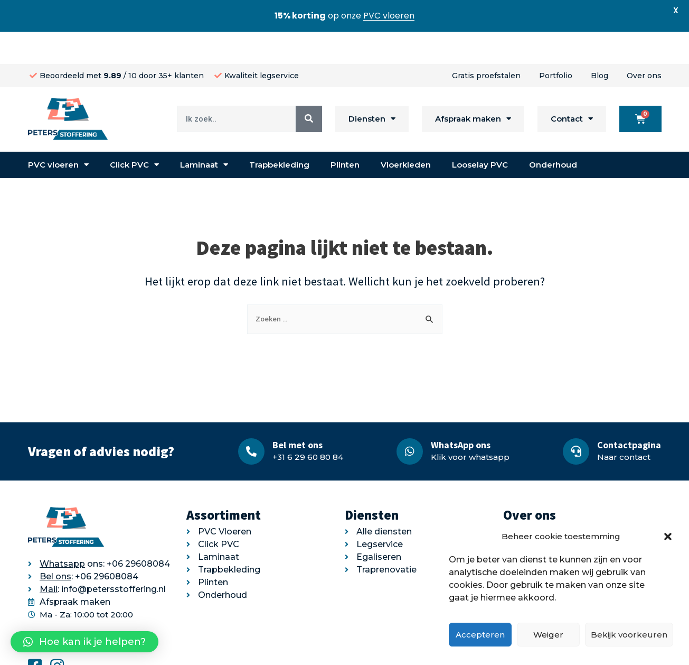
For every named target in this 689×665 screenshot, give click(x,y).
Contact (572, 87)
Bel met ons (297, 413)
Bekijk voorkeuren (629, 635)
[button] (668, 536)
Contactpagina (629, 413)
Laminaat (204, 133)
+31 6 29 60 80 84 (307, 425)
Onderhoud (553, 132)
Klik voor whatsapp (470, 425)
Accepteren (480, 635)
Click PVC (134, 133)
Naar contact (623, 425)
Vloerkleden (406, 132)
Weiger (548, 635)
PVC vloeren (58, 133)
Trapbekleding (279, 132)
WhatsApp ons (460, 413)
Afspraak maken (473, 87)
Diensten (371, 87)
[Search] (309, 86)
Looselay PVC (480, 132)
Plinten (345, 132)
